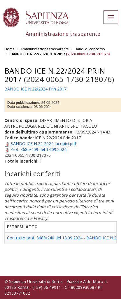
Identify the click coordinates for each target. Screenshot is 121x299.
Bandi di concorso (90, 49)
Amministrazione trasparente (44, 49)
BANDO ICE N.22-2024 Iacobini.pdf (43, 143)
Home (9, 49)
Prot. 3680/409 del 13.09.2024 (38, 149)
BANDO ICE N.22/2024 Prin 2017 (37, 53)
